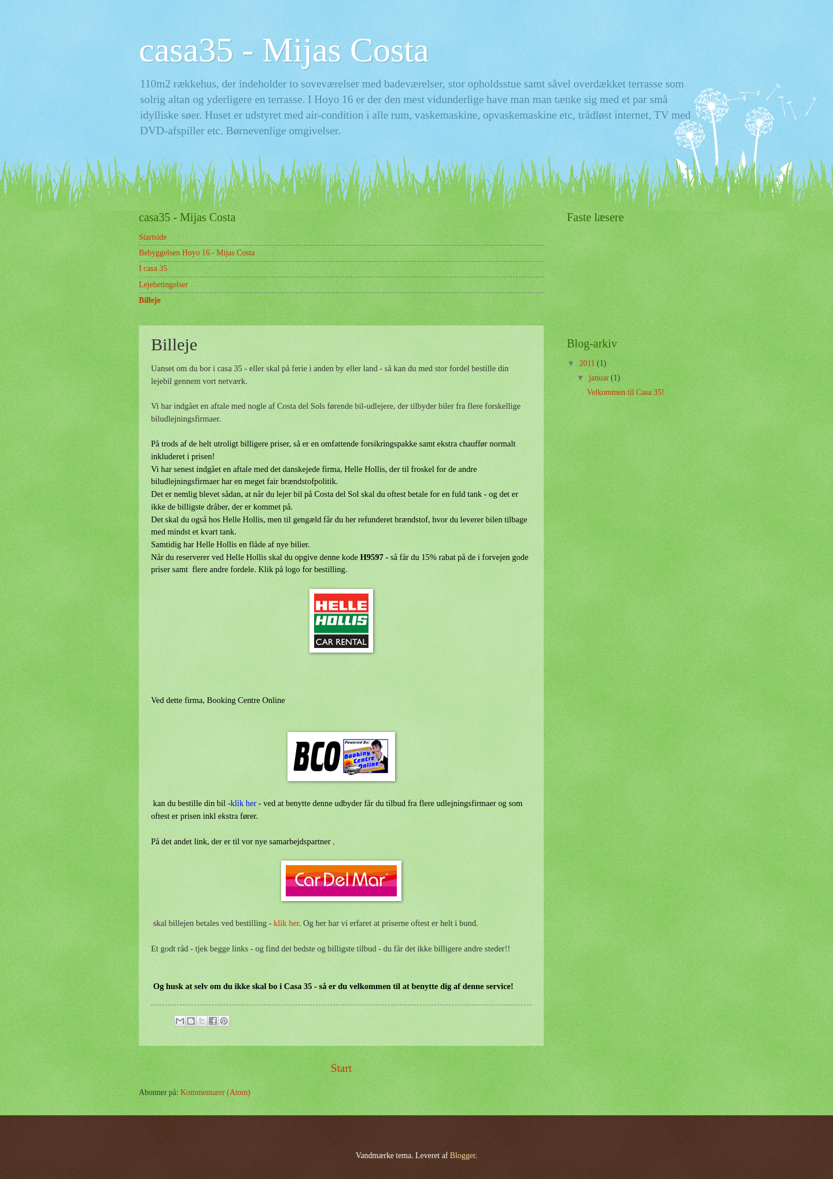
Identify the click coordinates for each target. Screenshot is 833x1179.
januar (600, 378)
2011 (588, 363)
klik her (244, 803)
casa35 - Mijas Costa (284, 50)
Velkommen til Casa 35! (625, 392)
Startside (153, 237)
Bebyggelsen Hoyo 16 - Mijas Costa (197, 252)
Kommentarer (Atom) (215, 1092)
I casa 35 (153, 268)
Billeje (150, 300)
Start (341, 1068)
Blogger (463, 1155)
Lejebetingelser (163, 284)
